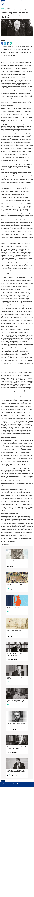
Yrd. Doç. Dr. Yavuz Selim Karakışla (15, 682)
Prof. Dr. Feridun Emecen (12, 729)
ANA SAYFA (3, 8)
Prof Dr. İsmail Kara (11, 706)
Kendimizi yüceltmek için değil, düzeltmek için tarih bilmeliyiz (15, 9)
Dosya (8, 8)
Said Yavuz (9, 636)
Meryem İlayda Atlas (11, 589)
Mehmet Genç (3, 40)
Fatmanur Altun (10, 613)
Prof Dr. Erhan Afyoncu (12, 659)
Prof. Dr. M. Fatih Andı (12, 775)
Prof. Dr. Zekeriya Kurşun (12, 752)
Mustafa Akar (10, 566)
